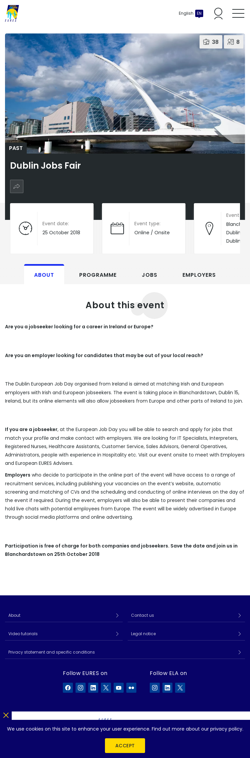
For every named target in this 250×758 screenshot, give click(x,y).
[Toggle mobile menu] (238, 13)
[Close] (5, 714)
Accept (125, 745)
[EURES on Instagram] (81, 688)
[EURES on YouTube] (119, 688)
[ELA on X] (180, 688)
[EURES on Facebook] (68, 688)
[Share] (16, 186)
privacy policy (226, 729)
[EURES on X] (106, 688)
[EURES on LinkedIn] (93, 688)
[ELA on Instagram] (155, 688)
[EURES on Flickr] (131, 688)
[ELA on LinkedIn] (167, 688)
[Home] (12, 13)
